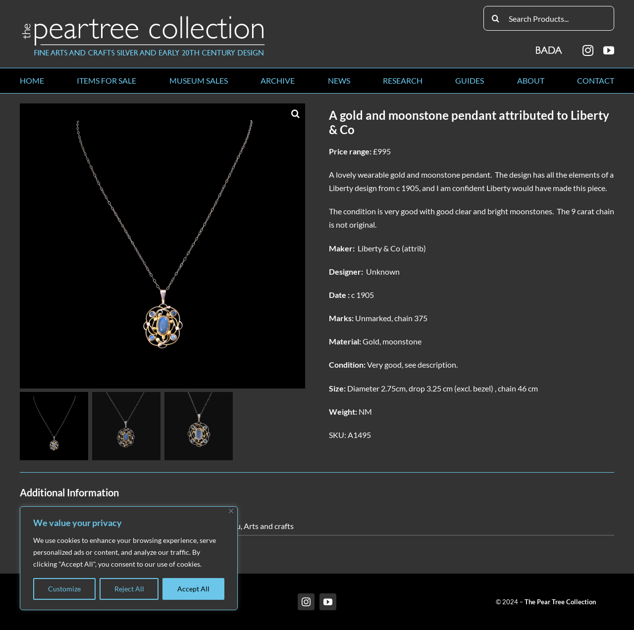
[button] (295, 113)
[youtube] (608, 50)
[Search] (495, 18)
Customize (64, 588)
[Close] (231, 511)
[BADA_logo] (549, 46)
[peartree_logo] (143, 18)
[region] (129, 558)
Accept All (193, 588)
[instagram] (587, 50)
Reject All (129, 588)
